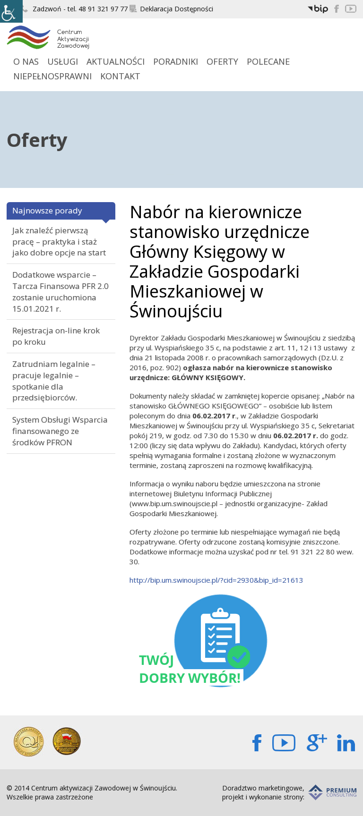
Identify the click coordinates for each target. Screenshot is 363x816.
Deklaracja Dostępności (171, 8)
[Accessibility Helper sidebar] (11, 11)
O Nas (26, 61)
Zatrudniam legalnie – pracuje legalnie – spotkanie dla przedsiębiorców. (53, 380)
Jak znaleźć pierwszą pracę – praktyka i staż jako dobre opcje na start (59, 241)
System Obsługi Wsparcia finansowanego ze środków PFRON (60, 431)
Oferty (222, 61)
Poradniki (175, 61)
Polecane (268, 61)
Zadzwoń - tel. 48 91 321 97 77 (74, 8)
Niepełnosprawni (52, 76)
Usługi (62, 61)
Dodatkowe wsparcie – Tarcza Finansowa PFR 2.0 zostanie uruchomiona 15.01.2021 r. (60, 291)
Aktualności (115, 61)
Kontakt (120, 76)
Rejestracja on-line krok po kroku (56, 336)
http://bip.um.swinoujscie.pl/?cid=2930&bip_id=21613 (216, 580)
